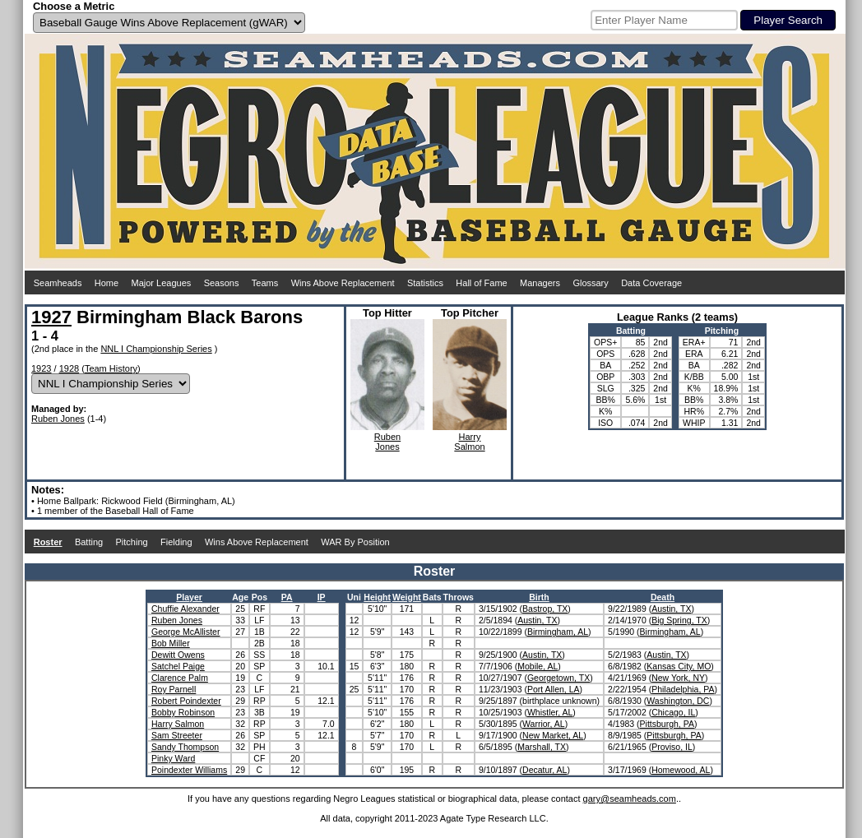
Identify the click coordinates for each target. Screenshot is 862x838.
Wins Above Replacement (343, 283)
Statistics (425, 283)
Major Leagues (162, 283)
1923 (41, 368)
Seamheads (58, 283)
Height (377, 597)
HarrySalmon (469, 441)
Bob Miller (170, 643)
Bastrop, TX (545, 608)
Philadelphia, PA (682, 689)
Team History (111, 368)
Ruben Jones (58, 419)
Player (189, 597)
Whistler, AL (549, 712)
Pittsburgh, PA (667, 724)
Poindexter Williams (189, 770)
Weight (406, 597)
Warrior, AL (543, 724)
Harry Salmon (177, 724)
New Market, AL (552, 735)
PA (287, 597)
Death (662, 597)
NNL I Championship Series (155, 349)
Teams (265, 283)
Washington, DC (677, 701)
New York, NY (678, 678)
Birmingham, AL (557, 632)
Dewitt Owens (178, 655)
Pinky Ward (173, 758)
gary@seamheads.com (629, 798)
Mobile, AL (537, 666)
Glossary (590, 283)
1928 (69, 368)
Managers (540, 283)
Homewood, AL (680, 770)
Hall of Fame (481, 283)
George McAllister (185, 632)
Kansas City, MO (678, 666)
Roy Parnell (173, 689)
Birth (539, 597)
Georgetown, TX (558, 678)
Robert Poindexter (186, 701)
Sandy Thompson (185, 747)
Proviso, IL (672, 747)
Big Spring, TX (679, 620)
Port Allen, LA (553, 689)
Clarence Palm (179, 678)
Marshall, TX (541, 747)
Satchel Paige (178, 666)
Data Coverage (651, 283)
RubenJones (387, 441)
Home (106, 283)
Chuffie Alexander (185, 608)
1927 (51, 317)
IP (321, 597)
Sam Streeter (176, 735)
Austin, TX (671, 608)
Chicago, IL (673, 712)
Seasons (221, 283)
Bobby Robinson (183, 712)
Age (240, 597)
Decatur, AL (544, 770)
